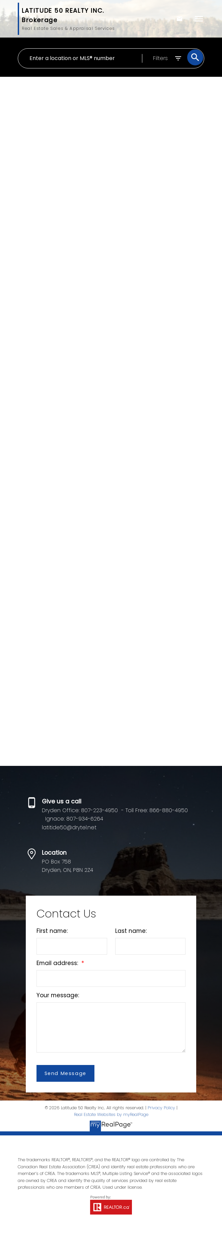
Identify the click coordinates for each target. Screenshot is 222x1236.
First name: (52, 931)
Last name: (131, 931)
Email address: (58, 963)
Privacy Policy (161, 1108)
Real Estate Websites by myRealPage (111, 1114)
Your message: (57, 995)
